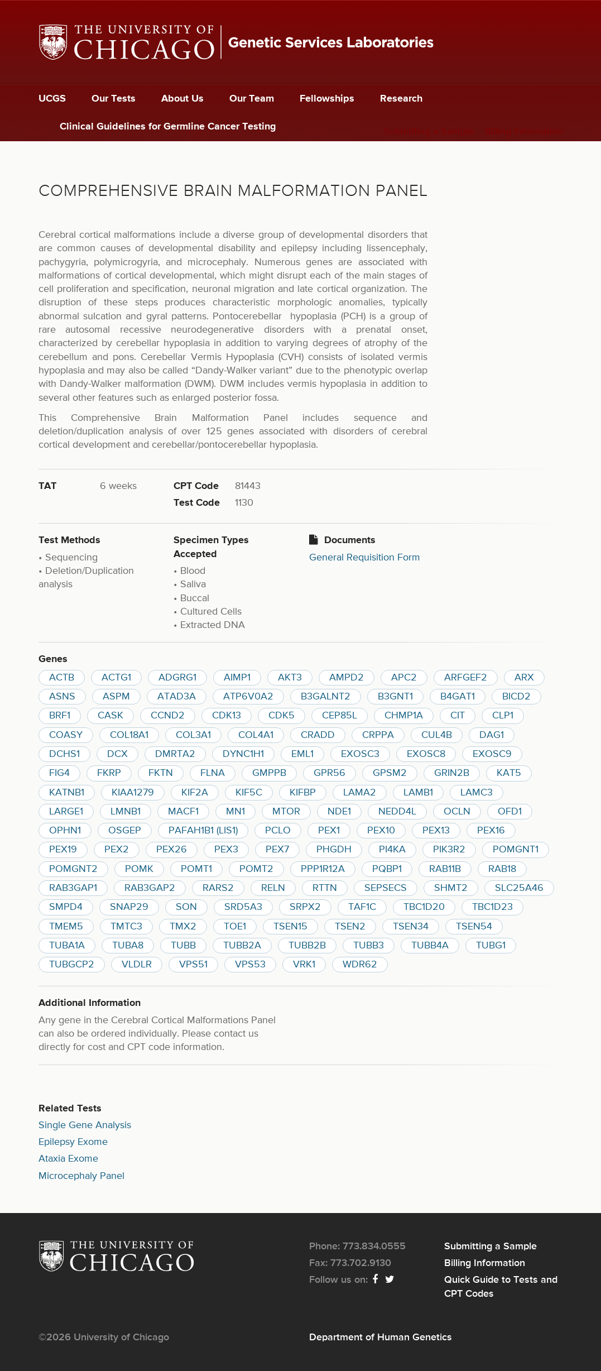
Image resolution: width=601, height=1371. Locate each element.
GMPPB (269, 773)
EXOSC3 (360, 754)
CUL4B (436, 735)
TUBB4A (430, 946)
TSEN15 (290, 927)
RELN (273, 888)
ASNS (62, 697)
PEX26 (171, 850)
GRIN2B (451, 773)
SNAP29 (129, 907)
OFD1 (510, 812)
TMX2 (183, 927)
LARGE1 (66, 812)
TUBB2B (307, 946)
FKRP (109, 773)
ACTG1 (116, 678)
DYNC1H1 (243, 754)
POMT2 (256, 869)
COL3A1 (193, 735)
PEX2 (116, 850)
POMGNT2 (73, 869)
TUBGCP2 (71, 965)
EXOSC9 (492, 754)
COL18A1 (129, 735)
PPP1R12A (323, 869)
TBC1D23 (492, 907)
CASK (110, 716)
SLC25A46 (519, 888)
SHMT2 (451, 888)
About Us (182, 99)
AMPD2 (346, 678)
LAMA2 (359, 793)
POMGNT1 (516, 850)
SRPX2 (305, 907)
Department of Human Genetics (380, 1337)
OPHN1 (65, 831)
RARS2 (218, 888)
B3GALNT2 (325, 697)
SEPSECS (385, 888)
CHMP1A (403, 716)
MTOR (286, 812)
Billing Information (524, 132)
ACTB (61, 678)
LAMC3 (476, 793)
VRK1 (304, 965)
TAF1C (362, 907)
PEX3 (226, 850)
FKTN (160, 773)
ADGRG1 (177, 678)
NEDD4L (397, 812)
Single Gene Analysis (85, 1125)
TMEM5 (66, 927)
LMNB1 (125, 812)
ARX (524, 678)
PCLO (278, 831)
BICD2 (516, 697)
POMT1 (196, 869)
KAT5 (509, 773)
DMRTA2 (175, 754)
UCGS (52, 99)
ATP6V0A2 (248, 697)
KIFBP (303, 793)
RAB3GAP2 (149, 888)
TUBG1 (491, 946)
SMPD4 (66, 907)
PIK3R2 (449, 850)
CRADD (318, 735)
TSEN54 (474, 927)
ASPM (116, 697)
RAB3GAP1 (73, 888)
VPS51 (193, 965)
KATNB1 (66, 793)
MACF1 (183, 812)
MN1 (235, 812)
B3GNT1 (395, 697)
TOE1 (235, 927)
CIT (457, 716)
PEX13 (436, 831)
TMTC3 (126, 927)
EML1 (302, 754)
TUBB (183, 946)
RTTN (324, 888)
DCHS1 (64, 754)
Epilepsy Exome (73, 1142)
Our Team (251, 99)
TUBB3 (368, 946)
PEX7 (277, 850)
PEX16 (491, 831)
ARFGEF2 (465, 678)
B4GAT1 (457, 697)
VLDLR (137, 965)
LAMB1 (418, 793)
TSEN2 (350, 927)
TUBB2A (242, 946)
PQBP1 (387, 869)
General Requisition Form (364, 558)
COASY (66, 735)
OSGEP (124, 831)
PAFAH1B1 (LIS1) (203, 831)
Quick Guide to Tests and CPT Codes (500, 1286)
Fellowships (327, 99)
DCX (117, 754)
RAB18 (502, 869)
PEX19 (63, 850)
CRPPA (378, 735)
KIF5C (248, 793)
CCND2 (168, 716)
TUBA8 (127, 946)
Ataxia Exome (68, 1159)
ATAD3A (176, 697)
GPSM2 (390, 773)
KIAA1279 (133, 793)
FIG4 (59, 773)
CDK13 (226, 716)
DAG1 (491, 735)
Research (401, 99)
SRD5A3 (243, 907)
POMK (139, 869)
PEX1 (329, 831)
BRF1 (59, 716)
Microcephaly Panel (81, 1176)
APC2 (404, 678)
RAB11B (445, 869)
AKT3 (290, 678)
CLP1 (502, 716)
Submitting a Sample (428, 132)
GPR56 (329, 773)
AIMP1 (237, 678)
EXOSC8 (426, 754)
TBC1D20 (424, 907)
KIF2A (194, 793)
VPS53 (250, 965)
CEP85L (339, 716)
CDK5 (281, 716)
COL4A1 (255, 735)
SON (186, 907)
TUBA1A (67, 946)
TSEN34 (411, 927)
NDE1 (339, 812)
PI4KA (392, 850)
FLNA (212, 773)
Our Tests (114, 99)
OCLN (457, 812)
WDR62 (360, 965)
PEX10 (381, 831)
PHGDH (334, 850)
